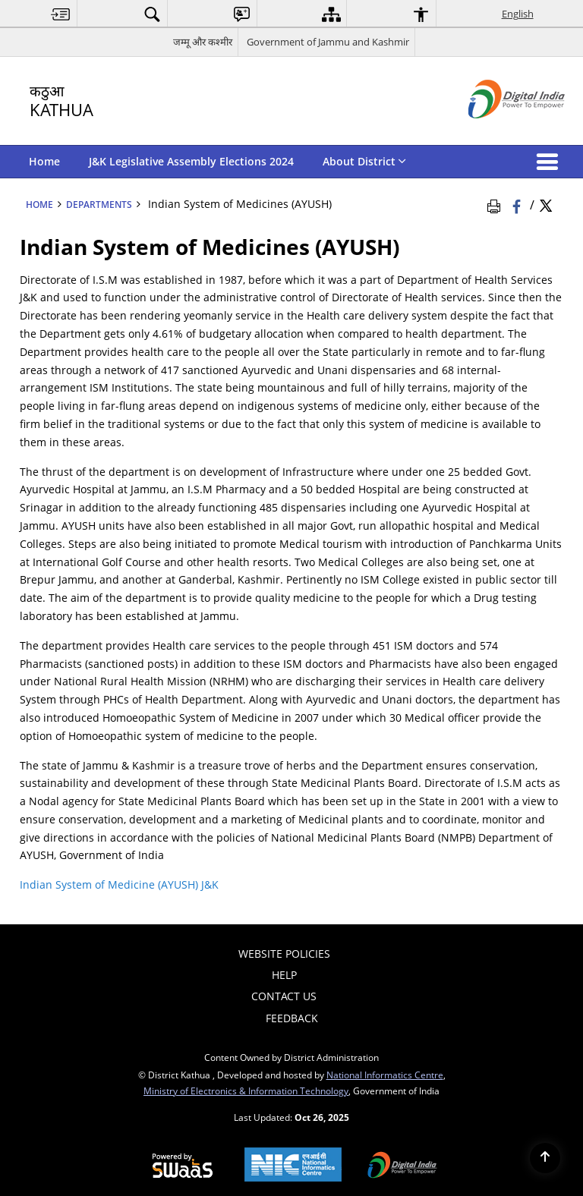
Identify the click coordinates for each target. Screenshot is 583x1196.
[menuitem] (60, 14)
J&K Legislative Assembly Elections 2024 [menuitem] (191, 161)
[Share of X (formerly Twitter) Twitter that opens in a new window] (545, 204)
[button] (550, 162)
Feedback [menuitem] (292, 1018)
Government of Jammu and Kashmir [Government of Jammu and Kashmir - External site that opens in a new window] (328, 42)
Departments (99, 204)
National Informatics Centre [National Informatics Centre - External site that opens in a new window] (384, 1075)
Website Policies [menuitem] (284, 953)
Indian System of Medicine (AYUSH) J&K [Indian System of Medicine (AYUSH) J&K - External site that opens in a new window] (119, 884)
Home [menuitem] (44, 161)
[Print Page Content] (496, 204)
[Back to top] (545, 1158)
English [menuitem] (518, 13)
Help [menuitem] (284, 975)
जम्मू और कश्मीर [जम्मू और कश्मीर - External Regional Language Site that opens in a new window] (202, 42)
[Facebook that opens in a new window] (518, 204)
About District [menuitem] (364, 161)
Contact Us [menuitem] (284, 996)
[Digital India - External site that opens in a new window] (498, 131)
